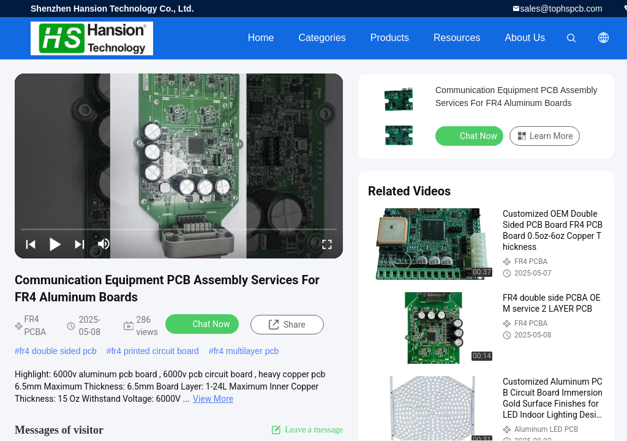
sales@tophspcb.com (561, 8)
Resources (457, 37)
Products (389, 37)
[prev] (30, 244)
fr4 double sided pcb (58, 351)
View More (213, 399)
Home (261, 37)
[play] (178, 166)
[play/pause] (55, 244)
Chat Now (203, 323)
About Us (525, 37)
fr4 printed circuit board (155, 351)
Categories (321, 37)
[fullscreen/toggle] (327, 244)
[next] (79, 244)
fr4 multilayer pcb (246, 351)
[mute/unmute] (104, 244)
